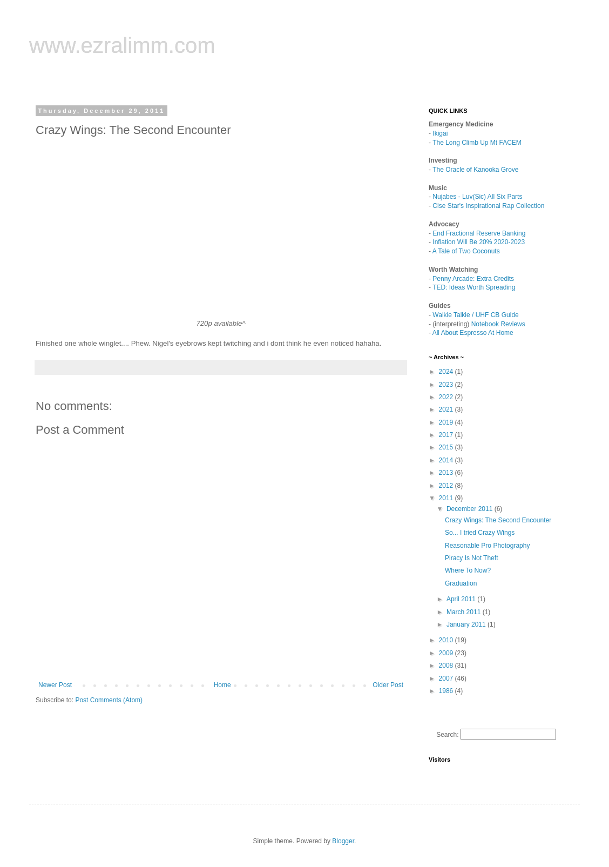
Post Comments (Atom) (109, 700)
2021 (447, 409)
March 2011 (464, 612)
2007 (447, 678)
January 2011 (467, 624)
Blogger (343, 841)
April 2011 (461, 599)
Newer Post (55, 685)
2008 (447, 665)
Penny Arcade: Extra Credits (473, 279)
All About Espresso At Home (472, 333)
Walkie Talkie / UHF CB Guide (475, 315)
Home (222, 685)
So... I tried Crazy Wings (480, 532)
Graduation (461, 583)
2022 (447, 397)
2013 (447, 472)
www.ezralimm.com (122, 45)
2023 (447, 384)
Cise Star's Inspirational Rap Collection (488, 206)
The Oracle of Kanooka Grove (475, 169)
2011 (447, 498)
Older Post (388, 685)
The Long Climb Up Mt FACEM (477, 142)
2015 (447, 447)
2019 (447, 422)
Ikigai (440, 133)
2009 (447, 653)
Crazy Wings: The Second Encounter (498, 520)
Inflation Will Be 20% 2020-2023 (478, 242)
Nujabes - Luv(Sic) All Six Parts (477, 196)
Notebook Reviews (498, 324)
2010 (447, 640)
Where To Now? (468, 570)
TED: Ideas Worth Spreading (473, 287)
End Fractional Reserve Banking (478, 233)
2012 (447, 485)
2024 (447, 371)
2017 (447, 435)
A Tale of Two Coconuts (466, 251)
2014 (447, 460)
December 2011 (470, 509)
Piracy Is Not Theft (471, 558)
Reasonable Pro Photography (487, 545)
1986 (447, 691)
